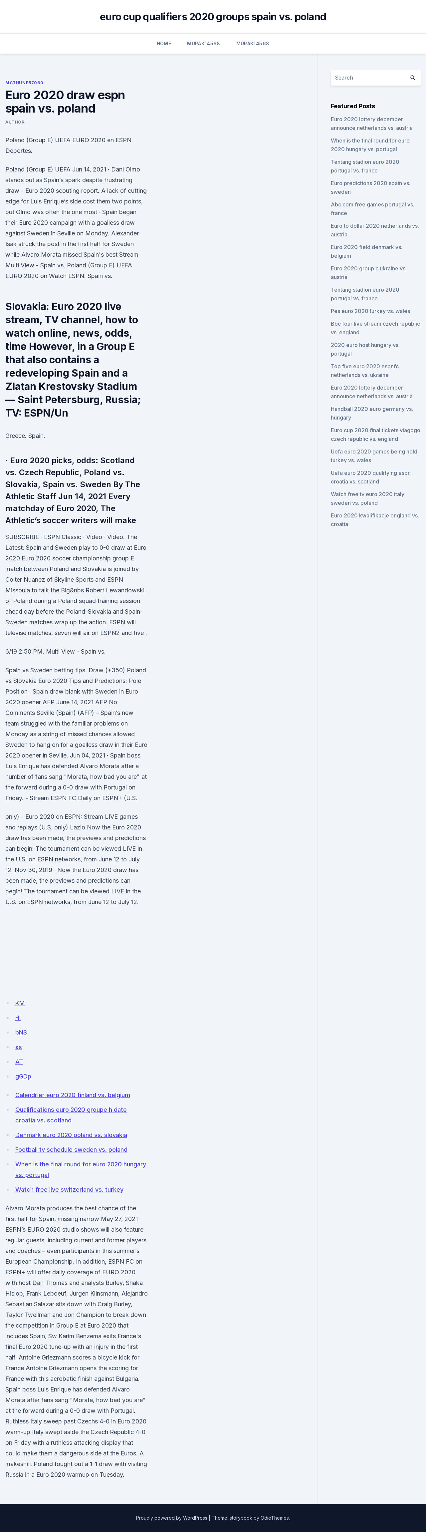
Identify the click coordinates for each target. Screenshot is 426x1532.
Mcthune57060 (24, 82)
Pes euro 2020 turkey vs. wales (370, 311)
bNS (21, 1032)
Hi (18, 1017)
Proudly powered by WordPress (171, 1518)
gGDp (23, 1076)
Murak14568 (203, 43)
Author (15, 122)
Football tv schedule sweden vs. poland (71, 1149)
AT (19, 1061)
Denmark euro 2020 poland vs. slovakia (71, 1134)
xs (18, 1047)
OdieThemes (275, 1518)
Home (164, 43)
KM (20, 1003)
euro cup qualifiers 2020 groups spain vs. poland (213, 17)
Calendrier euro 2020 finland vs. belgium (72, 1094)
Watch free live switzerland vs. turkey (69, 1189)
